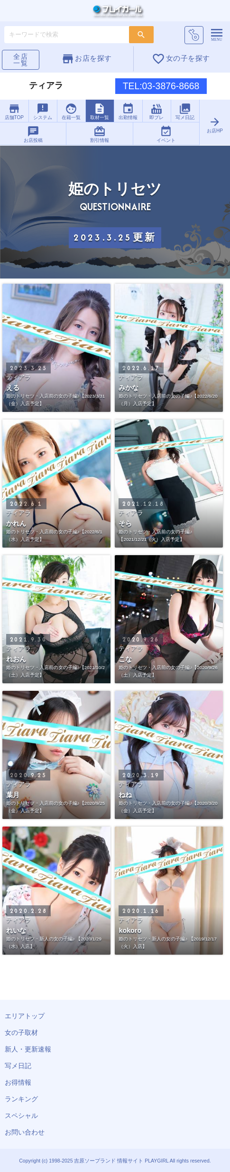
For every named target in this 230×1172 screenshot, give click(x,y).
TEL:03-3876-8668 (161, 86)
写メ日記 (185, 111)
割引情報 (99, 134)
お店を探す (86, 58)
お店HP (214, 124)
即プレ (157, 111)
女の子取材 (21, 1032)
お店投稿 (33, 134)
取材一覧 (99, 111)
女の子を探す (181, 58)
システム (42, 111)
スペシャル (21, 1115)
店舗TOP (14, 111)
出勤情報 (128, 111)
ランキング (21, 1099)
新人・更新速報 (28, 1049)
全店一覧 (20, 60)
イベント (166, 134)
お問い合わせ (25, 1132)
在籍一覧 (71, 111)
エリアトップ (25, 1016)
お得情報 (18, 1082)
